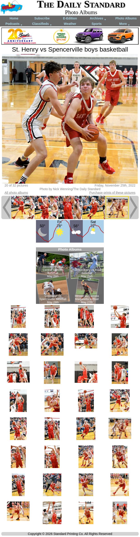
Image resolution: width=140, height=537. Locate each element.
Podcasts (14, 24)
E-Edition (70, 18)
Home (13, 18)
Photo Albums (126, 18)
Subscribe (42, 18)
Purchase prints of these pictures (112, 192)
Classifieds (42, 24)
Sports (97, 24)
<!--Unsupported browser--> (70, 275)
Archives (98, 19)
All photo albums (16, 192)
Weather (70, 24)
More (124, 24)
